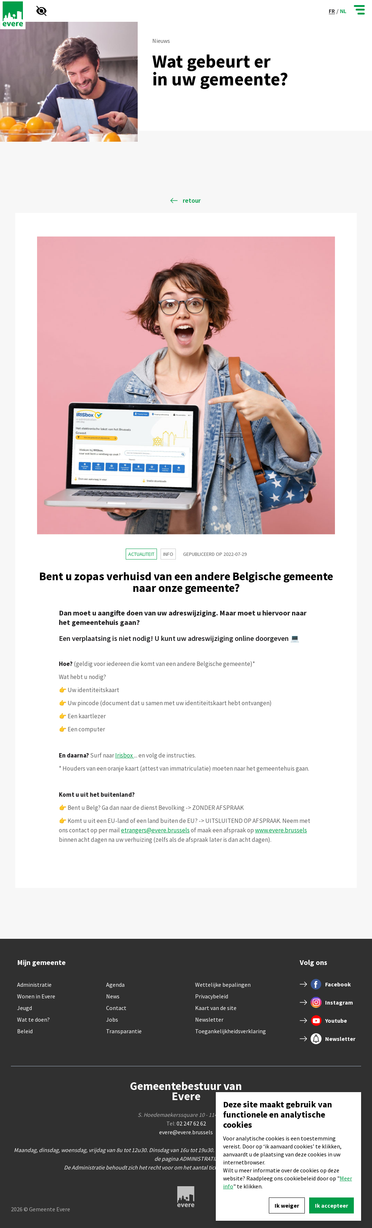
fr (332, 11)
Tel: (186, 1123)
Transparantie (124, 1031)
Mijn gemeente (41, 962)
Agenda (115, 984)
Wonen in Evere (36, 996)
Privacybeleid (211, 996)
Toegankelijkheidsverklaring (230, 1031)
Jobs (112, 1019)
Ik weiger (287, 1205)
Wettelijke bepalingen (223, 984)
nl (343, 11)
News (113, 996)
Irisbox (124, 755)
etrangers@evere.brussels (155, 830)
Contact (116, 1007)
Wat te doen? (33, 1019)
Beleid (25, 1031)
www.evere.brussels (281, 830)
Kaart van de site (215, 1007)
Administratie (34, 984)
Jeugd (24, 1007)
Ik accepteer (331, 1205)
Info (168, 554)
